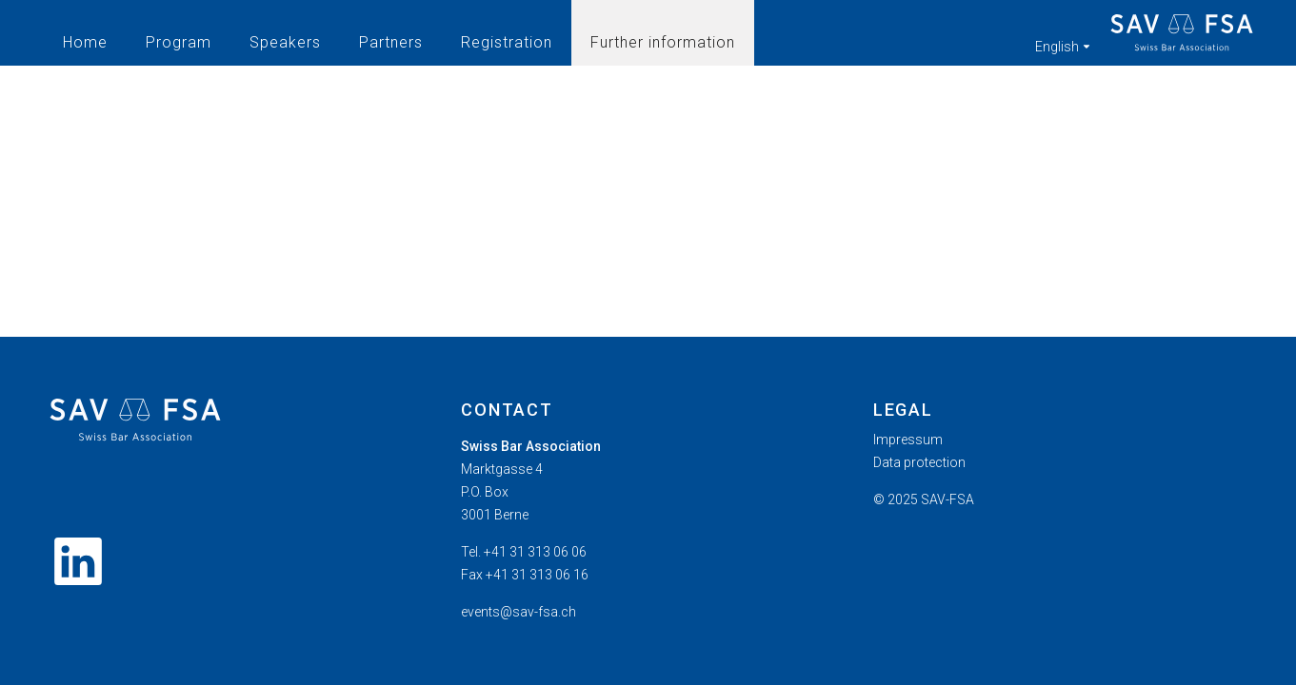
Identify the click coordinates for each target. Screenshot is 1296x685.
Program (178, 42)
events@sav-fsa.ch (518, 611)
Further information (662, 42)
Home (85, 42)
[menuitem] (1060, 439)
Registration (506, 42)
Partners (391, 42)
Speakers (285, 42)
